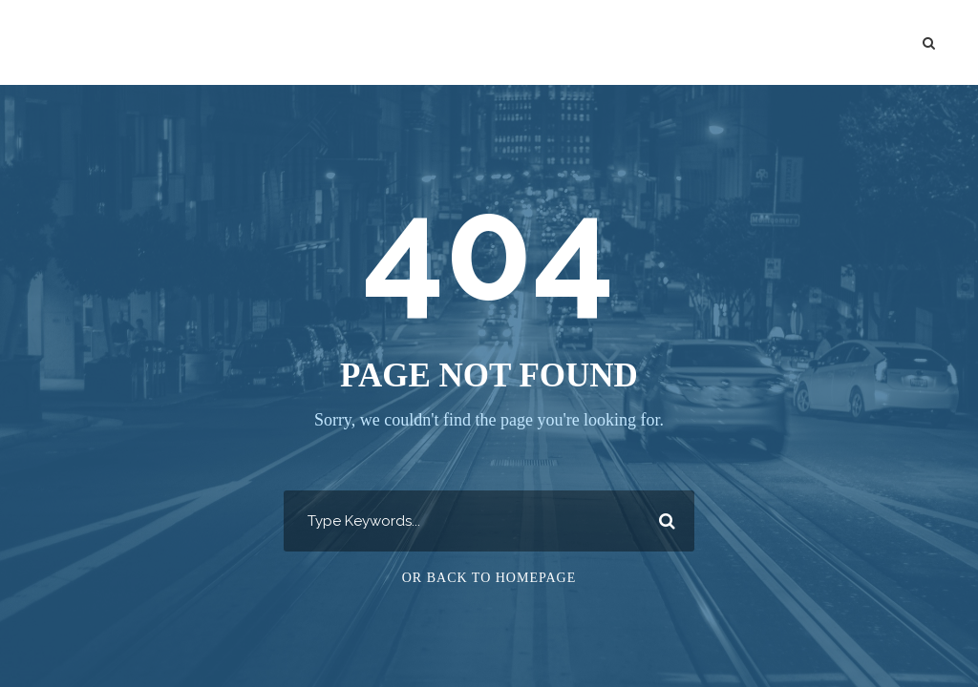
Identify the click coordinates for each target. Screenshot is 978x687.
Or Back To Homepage (489, 578)
